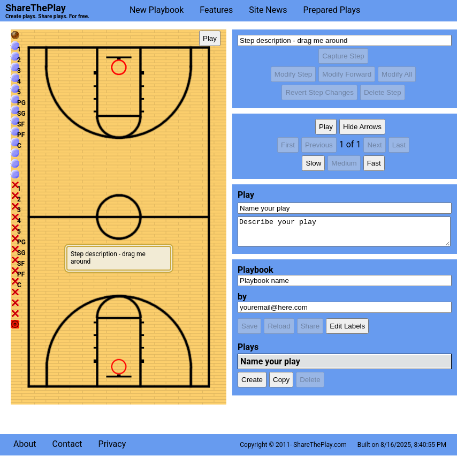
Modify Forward (346, 74)
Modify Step (293, 74)
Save (249, 326)
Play (210, 38)
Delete (310, 380)
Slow (313, 163)
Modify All (397, 74)
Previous (319, 145)
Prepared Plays (332, 10)
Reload (279, 326)
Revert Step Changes (319, 92)
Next (374, 145)
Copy (281, 380)
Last (399, 145)
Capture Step (343, 56)
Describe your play (344, 231)
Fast (374, 163)
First (288, 145)
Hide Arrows (362, 127)
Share (310, 326)
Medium (343, 163)
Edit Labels (347, 326)
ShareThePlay (35, 7)
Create (252, 380)
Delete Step (382, 92)
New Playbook (157, 10)
